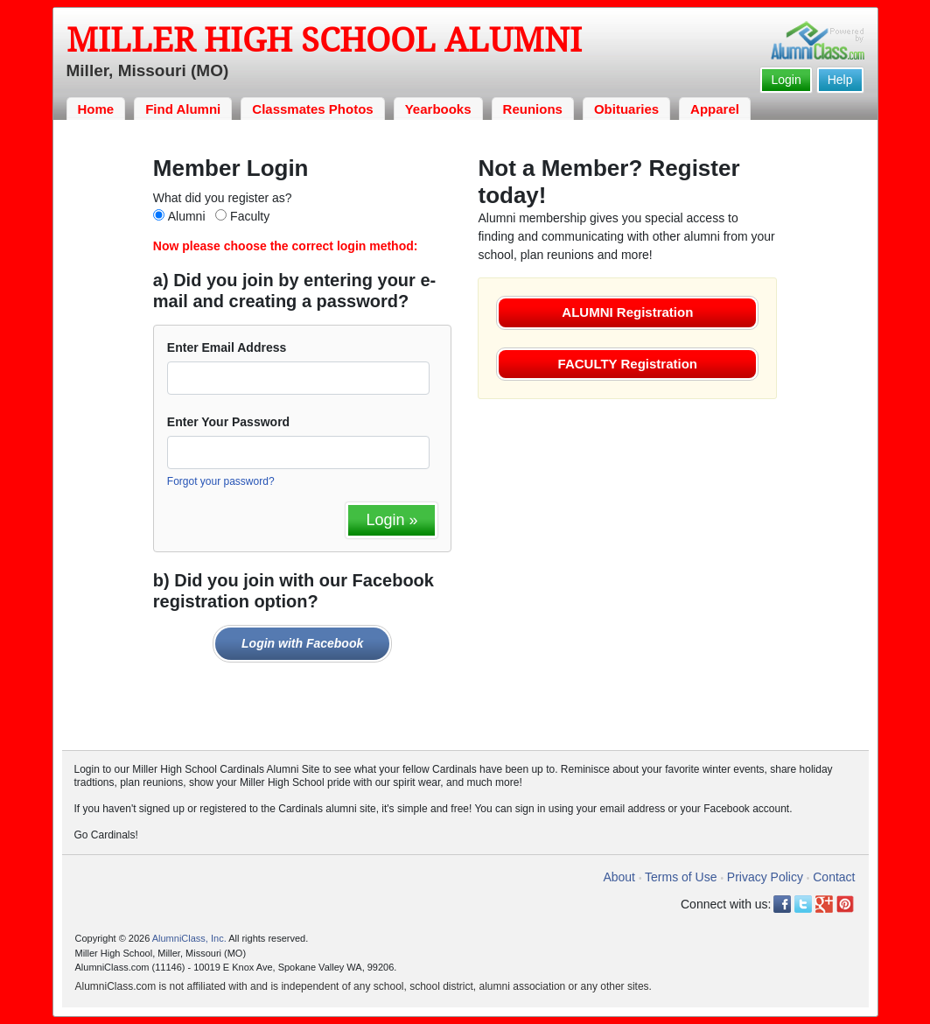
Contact (834, 877)
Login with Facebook (302, 643)
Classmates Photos (312, 109)
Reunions (533, 109)
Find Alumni (182, 109)
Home (96, 109)
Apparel (714, 109)
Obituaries (626, 109)
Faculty (249, 216)
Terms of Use (681, 877)
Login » (391, 520)
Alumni (187, 216)
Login (786, 80)
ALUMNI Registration (627, 312)
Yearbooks (438, 109)
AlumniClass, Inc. (189, 938)
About (619, 877)
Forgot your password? (221, 481)
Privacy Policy (765, 877)
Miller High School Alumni (324, 40)
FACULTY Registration (627, 363)
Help (840, 80)
